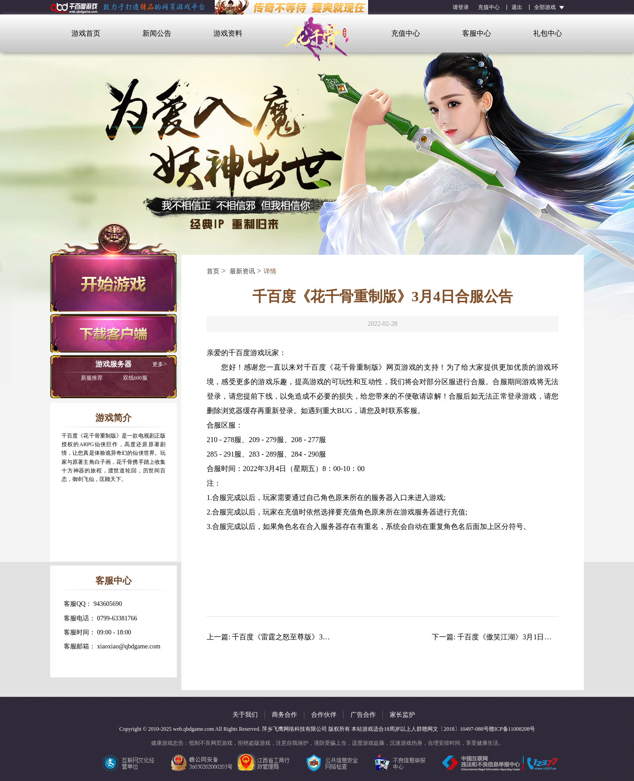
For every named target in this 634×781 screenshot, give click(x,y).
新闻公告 (156, 33)
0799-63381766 (117, 618)
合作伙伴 (323, 714)
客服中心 (476, 33)
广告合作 (363, 714)
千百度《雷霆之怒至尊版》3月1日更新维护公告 (308, 637)
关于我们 (245, 714)
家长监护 (402, 714)
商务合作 (284, 714)
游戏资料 (227, 33)
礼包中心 (547, 33)
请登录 (461, 7)
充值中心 (489, 7)
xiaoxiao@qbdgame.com (129, 646)
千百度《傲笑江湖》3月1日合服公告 (515, 637)
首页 (213, 271)
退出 (516, 7)
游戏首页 (85, 33)
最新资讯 (241, 271)
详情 (270, 271)
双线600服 (114, 378)
